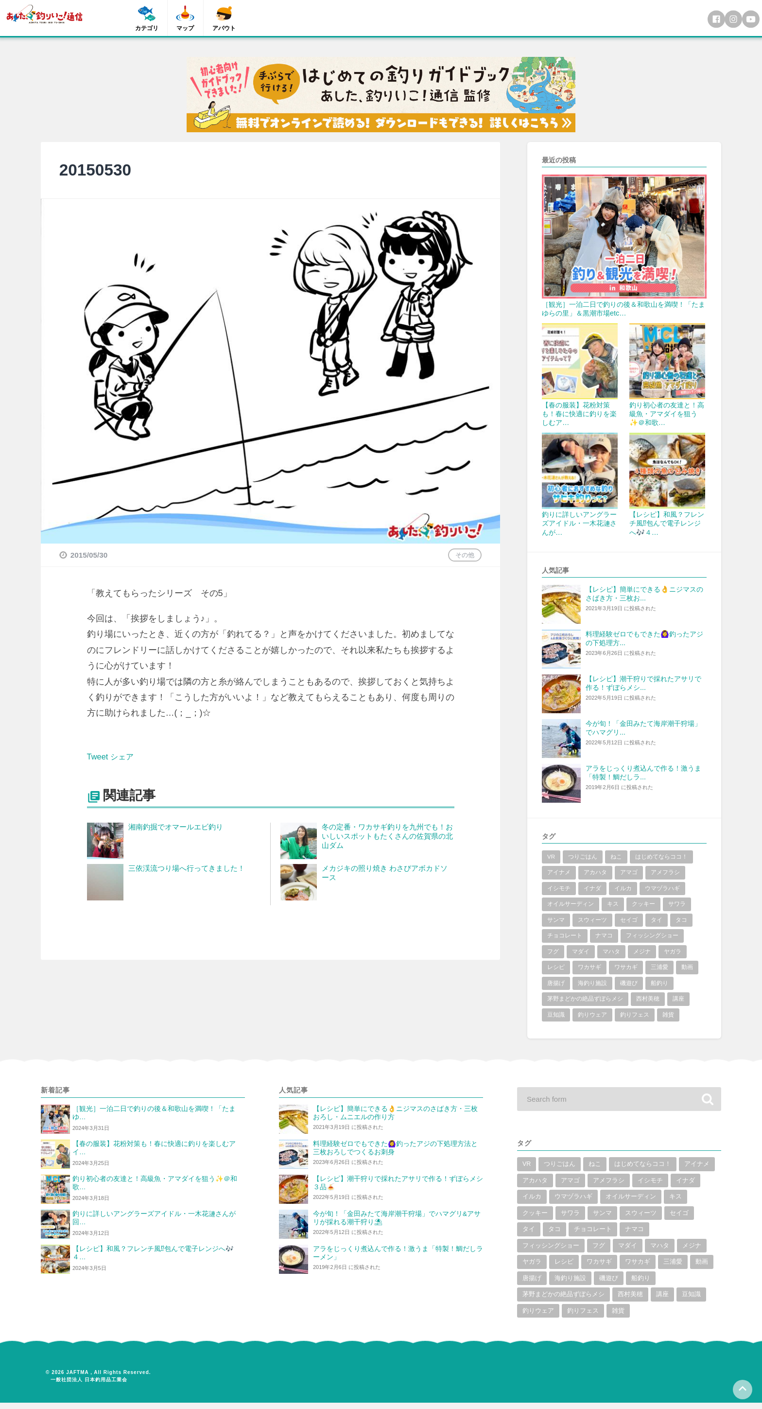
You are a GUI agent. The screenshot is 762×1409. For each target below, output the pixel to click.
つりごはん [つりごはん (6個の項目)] (582, 857)
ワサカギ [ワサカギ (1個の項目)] (626, 967)
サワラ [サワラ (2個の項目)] (677, 904)
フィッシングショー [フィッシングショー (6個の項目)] (652, 935)
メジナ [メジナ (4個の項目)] (642, 951)
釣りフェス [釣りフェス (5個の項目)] (634, 1015)
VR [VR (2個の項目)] (551, 857)
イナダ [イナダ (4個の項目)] (592, 888)
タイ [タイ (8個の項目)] (656, 920)
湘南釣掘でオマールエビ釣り (175, 827)
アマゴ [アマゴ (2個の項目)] (629, 872)
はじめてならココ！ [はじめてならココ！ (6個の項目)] (661, 857)
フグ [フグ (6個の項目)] (553, 951)
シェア (126, 756)
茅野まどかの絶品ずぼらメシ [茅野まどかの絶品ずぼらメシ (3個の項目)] (585, 999)
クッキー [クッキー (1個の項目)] (643, 904)
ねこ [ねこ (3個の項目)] (616, 857)
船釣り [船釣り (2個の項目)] (659, 983)
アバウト (224, 28)
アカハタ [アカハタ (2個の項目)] (595, 872)
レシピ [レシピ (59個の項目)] (556, 967)
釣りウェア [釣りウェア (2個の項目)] (592, 1015)
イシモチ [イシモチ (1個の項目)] (559, 888)
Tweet (98, 756)
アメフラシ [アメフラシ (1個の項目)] (665, 872)
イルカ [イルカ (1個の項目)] (623, 888)
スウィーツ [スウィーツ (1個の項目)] (592, 920)
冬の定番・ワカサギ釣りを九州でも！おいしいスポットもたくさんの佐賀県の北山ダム (387, 836)
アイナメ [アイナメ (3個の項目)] (559, 872)
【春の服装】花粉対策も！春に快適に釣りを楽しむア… (579, 413)
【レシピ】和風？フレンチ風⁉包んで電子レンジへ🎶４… (666, 523)
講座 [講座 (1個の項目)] (678, 999)
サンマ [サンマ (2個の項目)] (556, 920)
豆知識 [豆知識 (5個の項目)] (556, 1015)
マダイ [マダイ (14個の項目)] (580, 951)
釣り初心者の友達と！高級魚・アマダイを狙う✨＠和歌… (666, 413)
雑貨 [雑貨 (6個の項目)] (668, 1015)
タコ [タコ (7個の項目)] (681, 920)
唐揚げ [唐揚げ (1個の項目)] (556, 983)
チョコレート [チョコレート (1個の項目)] (564, 935)
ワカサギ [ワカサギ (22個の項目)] (589, 967)
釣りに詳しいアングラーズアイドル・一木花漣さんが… (579, 523)
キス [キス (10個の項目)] (613, 904)
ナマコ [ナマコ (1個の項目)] (604, 935)
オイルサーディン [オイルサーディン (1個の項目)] (570, 904)
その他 (464, 555)
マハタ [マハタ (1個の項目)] (611, 951)
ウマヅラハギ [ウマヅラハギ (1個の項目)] (662, 888)
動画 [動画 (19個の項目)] (687, 967)
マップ (185, 28)
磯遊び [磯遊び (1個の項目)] (629, 983)
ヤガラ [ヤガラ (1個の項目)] (672, 951)
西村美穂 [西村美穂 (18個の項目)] (647, 999)
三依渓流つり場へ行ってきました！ (186, 868)
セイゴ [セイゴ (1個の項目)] (629, 920)
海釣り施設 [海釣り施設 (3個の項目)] (592, 983)
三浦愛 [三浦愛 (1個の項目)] (659, 967)
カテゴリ (146, 28)
